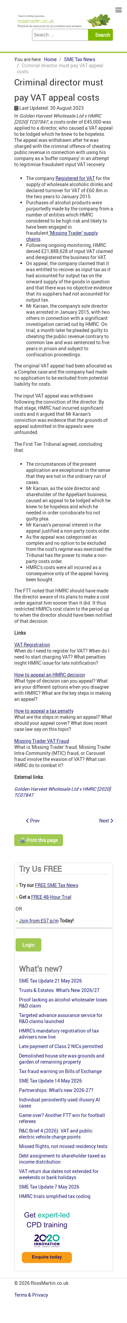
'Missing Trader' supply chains (62, 236)
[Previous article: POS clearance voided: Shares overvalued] (33, 820)
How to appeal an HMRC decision (49, 674)
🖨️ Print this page (39, 840)
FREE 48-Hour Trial (51, 897)
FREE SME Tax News (56, 885)
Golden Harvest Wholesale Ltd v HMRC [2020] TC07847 (62, 792)
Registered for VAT (75, 178)
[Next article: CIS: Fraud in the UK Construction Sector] (106, 820)
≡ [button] (119, 10)
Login (28, 945)
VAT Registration (32, 644)
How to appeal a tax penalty (43, 711)
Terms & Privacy (31, 1295)
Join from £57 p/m (39, 920)
